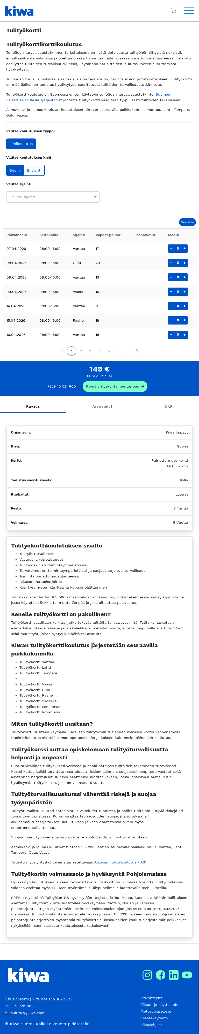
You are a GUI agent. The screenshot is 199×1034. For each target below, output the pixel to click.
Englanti (34, 170)
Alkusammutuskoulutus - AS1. (120, 862)
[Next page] (136, 351)
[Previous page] (62, 351)
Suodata (187, 222)
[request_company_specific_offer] (115, 386)
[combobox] (50, 196)
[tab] (33, 406)
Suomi (15, 170)
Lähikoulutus (21, 144)
